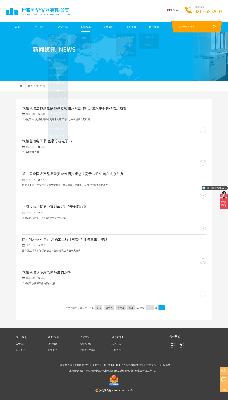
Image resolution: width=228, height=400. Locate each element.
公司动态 (52, 343)
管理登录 (141, 365)
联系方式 (116, 343)
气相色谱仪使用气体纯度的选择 (46, 272)
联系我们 (153, 26)
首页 (17, 26)
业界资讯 (52, 349)
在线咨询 (116, 349)
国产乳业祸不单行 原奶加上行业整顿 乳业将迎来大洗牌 (65, 239)
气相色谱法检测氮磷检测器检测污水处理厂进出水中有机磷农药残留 (74, 108)
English (173, 10)
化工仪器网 (164, 365)
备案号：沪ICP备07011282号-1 (109, 365)
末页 (131, 307)
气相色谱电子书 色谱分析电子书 (47, 141)
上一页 (109, 307)
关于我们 (39, 26)
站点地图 (131, 365)
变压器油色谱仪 (88, 349)
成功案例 (108, 26)
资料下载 (130, 26)
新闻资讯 (85, 26)
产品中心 (62, 26)
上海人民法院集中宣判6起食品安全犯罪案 (54, 207)
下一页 (120, 307)
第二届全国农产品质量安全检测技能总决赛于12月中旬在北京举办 (73, 174)
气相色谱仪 (86, 343)
